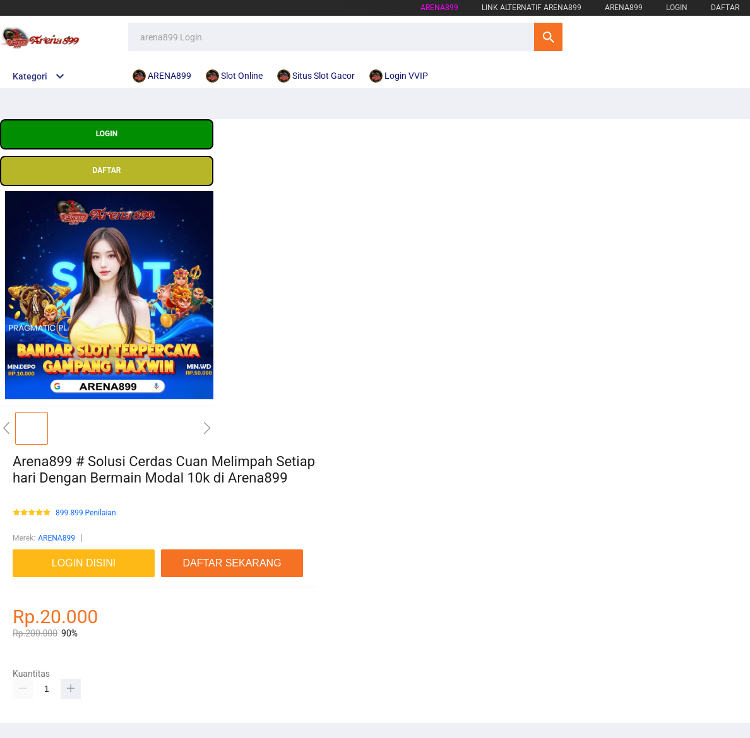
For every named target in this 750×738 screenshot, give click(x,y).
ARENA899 (56, 538)
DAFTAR (725, 7)
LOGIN (677, 7)
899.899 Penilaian (86, 513)
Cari (548, 37)
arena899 (439, 7)
